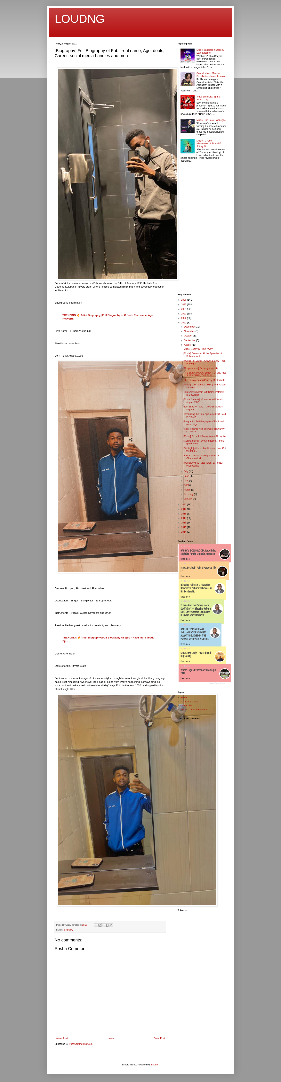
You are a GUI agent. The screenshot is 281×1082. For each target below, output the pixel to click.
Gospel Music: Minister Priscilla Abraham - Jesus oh (211, 74)
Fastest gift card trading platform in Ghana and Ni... (201, 457)
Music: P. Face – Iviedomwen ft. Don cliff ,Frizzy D (209, 143)
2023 (184, 313)
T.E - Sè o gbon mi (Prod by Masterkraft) (204, 380)
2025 (184, 304)
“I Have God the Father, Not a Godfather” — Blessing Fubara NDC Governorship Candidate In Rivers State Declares (196, 610)
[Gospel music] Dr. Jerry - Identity (200, 368)
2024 (184, 309)
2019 (184, 509)
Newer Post (62, 1038)
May (186, 480)
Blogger (154, 1064)
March (187, 489)
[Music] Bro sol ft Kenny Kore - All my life (204, 436)
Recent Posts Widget (217, 683)
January (188, 498)
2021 (184, 322)
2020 (184, 504)
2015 (184, 527)
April (186, 485)
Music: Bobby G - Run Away (198, 349)
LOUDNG (80, 18)
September (190, 340)
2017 (184, 518)
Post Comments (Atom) (81, 1044)
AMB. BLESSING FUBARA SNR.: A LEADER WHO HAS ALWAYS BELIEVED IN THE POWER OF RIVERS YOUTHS (195, 634)
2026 (184, 299)
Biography (68, 930)
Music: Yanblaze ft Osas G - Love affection (211, 51)
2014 (184, 531)
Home (111, 1038)
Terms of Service (189, 701)
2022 (184, 318)
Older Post (159, 1038)
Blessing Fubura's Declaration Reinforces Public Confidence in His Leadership (196, 588)
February (189, 494)
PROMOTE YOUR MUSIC (194, 709)
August (188, 345)
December (190, 326)
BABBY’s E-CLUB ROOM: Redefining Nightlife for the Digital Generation (198, 552)
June (187, 476)
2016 (184, 522)
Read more (185, 559)
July (186, 471)
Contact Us (186, 705)
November (190, 331)
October (188, 335)
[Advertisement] (189, 228)
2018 (184, 513)
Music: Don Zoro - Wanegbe (211, 120)
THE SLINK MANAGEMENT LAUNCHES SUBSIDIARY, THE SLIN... (204, 374)
